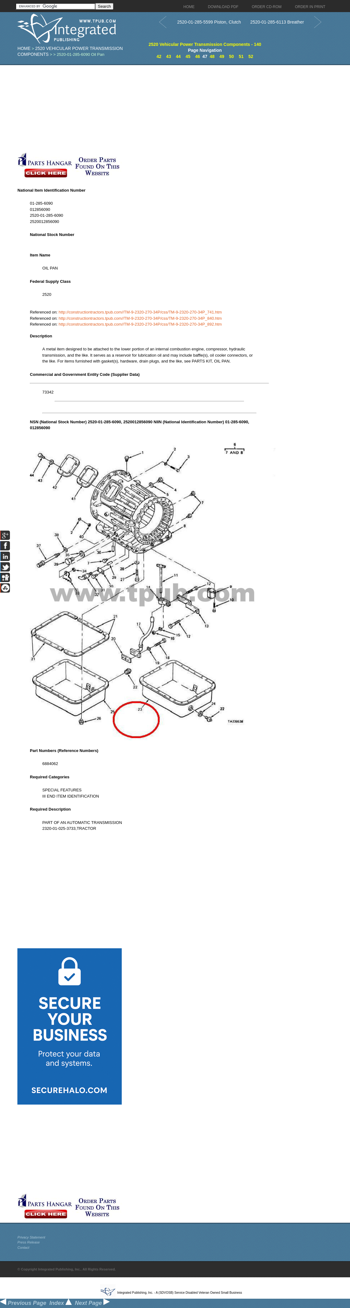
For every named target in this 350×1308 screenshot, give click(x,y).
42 (159, 56)
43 (168, 56)
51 (241, 56)
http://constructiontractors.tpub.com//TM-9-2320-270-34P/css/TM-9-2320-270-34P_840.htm (140, 318)
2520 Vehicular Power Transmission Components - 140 (204, 44)
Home (23, 48)
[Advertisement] (149, 108)
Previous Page (23, 1303)
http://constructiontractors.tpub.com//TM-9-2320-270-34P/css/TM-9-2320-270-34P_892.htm (140, 324)
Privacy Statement (31, 1237)
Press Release (28, 1242)
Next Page (92, 1303)
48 (212, 56)
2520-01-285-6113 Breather (277, 22)
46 (197, 56)
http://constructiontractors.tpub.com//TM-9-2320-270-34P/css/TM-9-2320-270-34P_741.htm (140, 312)
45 (187, 56)
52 (250, 56)
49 (221, 56)
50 (231, 56)
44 (178, 56)
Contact (23, 1247)
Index (60, 1303)
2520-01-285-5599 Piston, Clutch (209, 22)
